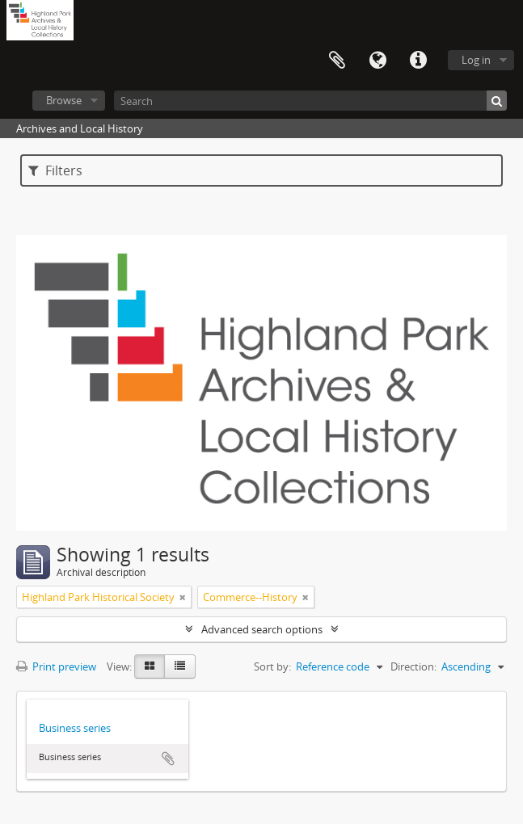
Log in (476, 60)
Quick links (418, 60)
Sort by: (272, 666)
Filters (55, 170)
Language (377, 60)
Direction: (413, 666)
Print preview (56, 666)
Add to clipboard (168, 758)
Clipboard (337, 60)
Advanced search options (262, 629)
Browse (64, 100)
